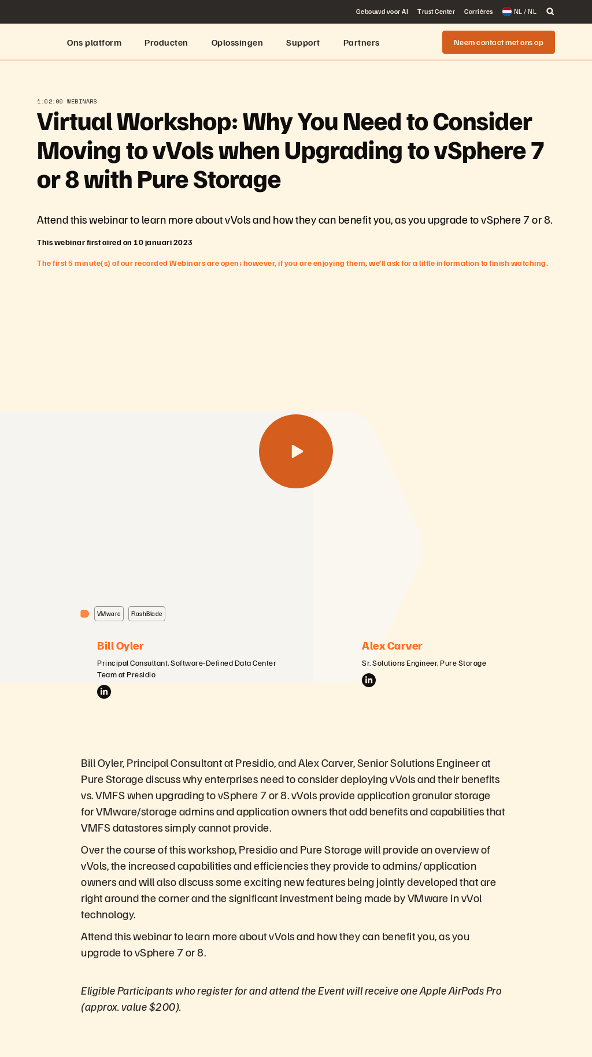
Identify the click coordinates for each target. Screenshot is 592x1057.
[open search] (550, 11)
